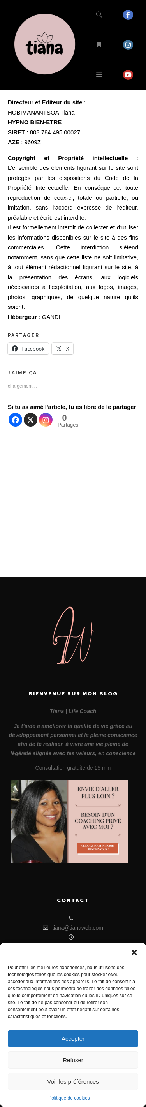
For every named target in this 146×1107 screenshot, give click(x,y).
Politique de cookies (69, 1098)
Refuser (73, 1060)
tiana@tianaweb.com (73, 927)
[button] (134, 952)
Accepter (73, 1038)
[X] (30, 420)
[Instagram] (46, 420)
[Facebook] (15, 420)
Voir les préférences (73, 1081)
